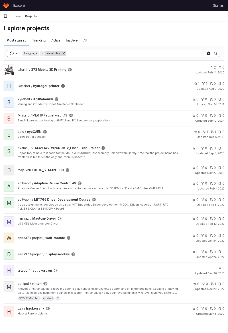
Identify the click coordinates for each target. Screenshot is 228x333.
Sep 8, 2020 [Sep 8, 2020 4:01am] (216, 153)
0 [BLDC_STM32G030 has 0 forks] (204, 168)
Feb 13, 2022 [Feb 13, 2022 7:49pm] (216, 223)
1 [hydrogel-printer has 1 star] (196, 83)
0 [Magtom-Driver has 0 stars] (195, 219)
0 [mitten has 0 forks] (205, 284)
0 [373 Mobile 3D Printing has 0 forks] (221, 67)
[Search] (136, 53)
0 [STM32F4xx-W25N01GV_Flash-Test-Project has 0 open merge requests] (213, 148)
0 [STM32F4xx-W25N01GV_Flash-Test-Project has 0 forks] (204, 148)
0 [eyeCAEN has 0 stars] (197, 132)
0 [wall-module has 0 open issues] (221, 235)
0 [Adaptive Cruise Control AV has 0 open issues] (221, 183)
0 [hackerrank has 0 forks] (204, 308)
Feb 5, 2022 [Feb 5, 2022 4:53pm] (216, 204)
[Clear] (208, 53)
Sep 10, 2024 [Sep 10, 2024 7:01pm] (216, 120)
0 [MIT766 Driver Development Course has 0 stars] (195, 200)
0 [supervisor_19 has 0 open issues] (221, 115)
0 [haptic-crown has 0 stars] (221, 268)
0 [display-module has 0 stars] (195, 252)
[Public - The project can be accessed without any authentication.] (70, 69)
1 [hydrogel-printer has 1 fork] (204, 83)
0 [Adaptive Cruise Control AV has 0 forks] (204, 183)
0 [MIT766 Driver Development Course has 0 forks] (204, 200)
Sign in (218, 5)
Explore (19, 5)
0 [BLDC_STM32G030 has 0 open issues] (221, 168)
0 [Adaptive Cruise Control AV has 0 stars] (195, 183)
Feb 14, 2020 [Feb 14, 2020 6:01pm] (216, 72)
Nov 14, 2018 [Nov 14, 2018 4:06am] (216, 104)
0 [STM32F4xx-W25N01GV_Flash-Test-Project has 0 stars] (195, 148)
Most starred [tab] (16, 40)
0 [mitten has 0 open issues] (221, 284)
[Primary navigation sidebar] (5, 16)
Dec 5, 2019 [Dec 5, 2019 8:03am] (216, 137)
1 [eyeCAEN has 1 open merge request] (213, 132)
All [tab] (85, 40)
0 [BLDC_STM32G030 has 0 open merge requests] (213, 168)
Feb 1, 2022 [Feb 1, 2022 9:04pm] (217, 188)
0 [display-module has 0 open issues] (221, 252)
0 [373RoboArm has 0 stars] (195, 99)
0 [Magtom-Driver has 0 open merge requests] (213, 219)
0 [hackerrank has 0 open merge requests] (213, 308)
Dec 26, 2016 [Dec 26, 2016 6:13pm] (216, 273)
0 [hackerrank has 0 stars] (195, 308)
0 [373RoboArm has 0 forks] (204, 99)
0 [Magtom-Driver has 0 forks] (204, 219)
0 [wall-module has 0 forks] (204, 235)
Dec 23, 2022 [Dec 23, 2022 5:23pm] (215, 289)
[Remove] (63, 53)
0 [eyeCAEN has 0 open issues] (221, 132)
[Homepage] (6, 5)
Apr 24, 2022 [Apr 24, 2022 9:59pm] (216, 240)
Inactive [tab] (72, 40)
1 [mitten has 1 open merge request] (213, 284)
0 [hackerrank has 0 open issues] (221, 308)
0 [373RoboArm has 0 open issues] (221, 99)
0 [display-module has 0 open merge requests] (213, 252)
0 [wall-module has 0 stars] (195, 235)
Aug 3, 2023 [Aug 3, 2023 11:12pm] (216, 88)
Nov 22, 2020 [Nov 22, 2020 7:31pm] (215, 173)
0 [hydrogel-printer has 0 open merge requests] (213, 83)
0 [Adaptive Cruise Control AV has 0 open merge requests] (213, 183)
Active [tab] (56, 40)
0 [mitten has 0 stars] (196, 284)
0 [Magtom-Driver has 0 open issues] (221, 219)
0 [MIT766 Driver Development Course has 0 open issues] (221, 200)
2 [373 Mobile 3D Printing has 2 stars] (213, 67)
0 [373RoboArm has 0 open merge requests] (213, 99)
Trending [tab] (39, 40)
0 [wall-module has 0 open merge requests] (213, 235)
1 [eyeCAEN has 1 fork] (205, 132)
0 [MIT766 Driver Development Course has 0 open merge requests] (213, 200)
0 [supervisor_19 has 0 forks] (204, 115)
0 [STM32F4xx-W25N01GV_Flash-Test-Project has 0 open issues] (221, 148)
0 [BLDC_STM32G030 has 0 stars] (195, 168)
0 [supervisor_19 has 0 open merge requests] (213, 115)
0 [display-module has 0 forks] (204, 252)
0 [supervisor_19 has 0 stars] (195, 115)
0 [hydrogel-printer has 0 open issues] (221, 83)
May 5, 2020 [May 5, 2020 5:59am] (216, 313)
